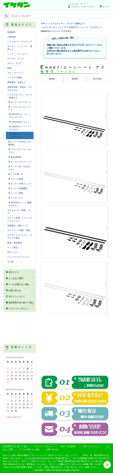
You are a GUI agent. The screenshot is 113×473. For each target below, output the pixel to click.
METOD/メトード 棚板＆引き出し (20, 204)
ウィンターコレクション (18, 257)
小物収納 (11, 37)
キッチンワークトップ (19, 162)
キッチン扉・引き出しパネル (19, 168)
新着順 (75, 79)
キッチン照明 (15, 193)
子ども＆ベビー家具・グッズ (19, 211)
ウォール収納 (15, 179)
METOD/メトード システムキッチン (19, 115)
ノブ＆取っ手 (15, 174)
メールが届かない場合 (20, 284)
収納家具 (11, 32)
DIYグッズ (12, 252)
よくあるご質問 (20, 278)
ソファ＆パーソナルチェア (19, 41)
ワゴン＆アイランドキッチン (19, 150)
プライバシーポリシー (20, 308)
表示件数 (98, 79)
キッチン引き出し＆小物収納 (19, 143)
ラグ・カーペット (15, 73)
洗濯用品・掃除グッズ (17, 225)
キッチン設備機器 (17, 188)
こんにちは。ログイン (81, 5)
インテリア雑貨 (14, 77)
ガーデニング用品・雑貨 (18, 230)
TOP (43, 23)
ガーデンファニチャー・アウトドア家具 (19, 236)
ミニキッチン (15, 198)
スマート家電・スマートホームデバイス (19, 219)
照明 (9, 68)
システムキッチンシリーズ (53, 27)
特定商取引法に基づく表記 (20, 303)
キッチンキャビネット (19, 102)
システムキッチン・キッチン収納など (65, 23)
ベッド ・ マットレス (17, 54)
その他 (10, 261)
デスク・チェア (14, 63)
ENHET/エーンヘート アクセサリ (84, 27)
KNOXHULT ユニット (20, 122)
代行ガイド (20, 272)
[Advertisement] (74, 347)
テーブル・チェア (15, 58)
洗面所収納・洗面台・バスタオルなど (19, 88)
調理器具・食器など (16, 82)
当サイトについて (20, 296)
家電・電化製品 (14, 243)
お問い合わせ (86, 45)
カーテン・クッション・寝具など (19, 47)
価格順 (52, 79)
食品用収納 (14, 157)
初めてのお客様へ (68, 446)
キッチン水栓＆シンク (19, 183)
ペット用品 (12, 247)
